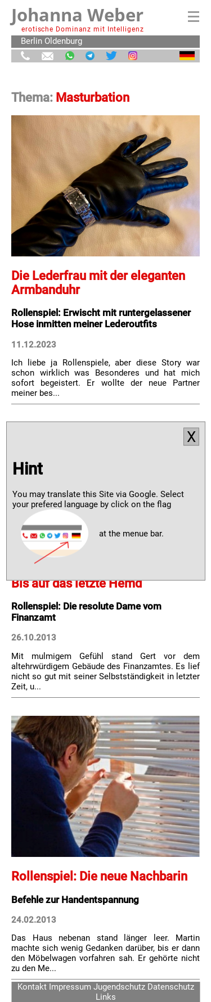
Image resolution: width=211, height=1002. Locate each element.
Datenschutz (170, 987)
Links (106, 997)
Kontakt (32, 987)
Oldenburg (63, 41)
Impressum (70, 987)
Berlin (31, 41)
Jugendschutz (119, 987)
